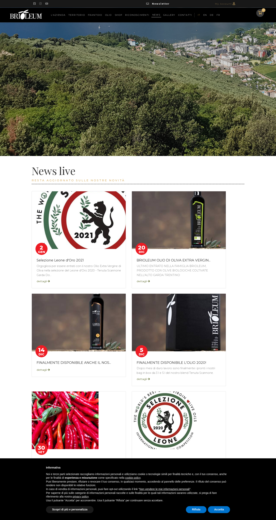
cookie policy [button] (132, 477)
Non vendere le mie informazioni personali (164, 489)
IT (199, 14)
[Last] (243, 414)
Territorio (76, 14)
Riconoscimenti (137, 14)
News (156, 14)
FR (218, 14)
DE (212, 14)
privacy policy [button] (81, 496)
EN (205, 14)
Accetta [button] (219, 509)
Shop (118, 14)
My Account (225, 3)
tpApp (65, 414)
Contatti (185, 14)
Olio (108, 14)
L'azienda (58, 14)
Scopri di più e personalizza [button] (69, 509)
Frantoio (95, 14)
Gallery (169, 14)
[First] (232, 414)
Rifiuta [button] (196, 509)
